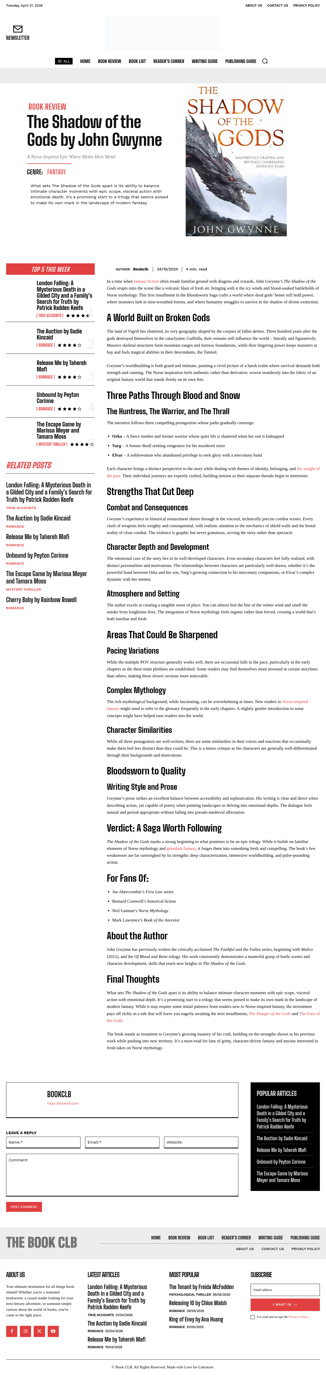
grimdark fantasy (181, 848)
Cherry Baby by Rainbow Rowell (41, 600)
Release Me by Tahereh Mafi (62, 365)
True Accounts (49, 316)
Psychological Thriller (190, 1295)
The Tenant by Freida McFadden (201, 1287)
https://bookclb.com (62, 1103)
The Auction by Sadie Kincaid (59, 334)
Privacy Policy (298, 1317)
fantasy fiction (146, 281)
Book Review (47, 106)
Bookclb (140, 269)
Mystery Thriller (51, 444)
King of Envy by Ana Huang (196, 1319)
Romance (45, 345)
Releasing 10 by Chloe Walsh (198, 1303)
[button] (265, 61)
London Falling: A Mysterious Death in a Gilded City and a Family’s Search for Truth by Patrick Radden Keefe (64, 295)
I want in (285, 1305)
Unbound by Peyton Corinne (58, 397)
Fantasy (56, 172)
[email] (285, 1290)
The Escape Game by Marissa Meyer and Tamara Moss (59, 430)
